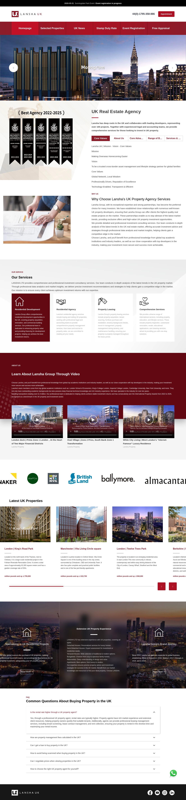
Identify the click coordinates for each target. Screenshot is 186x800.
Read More (27, 672)
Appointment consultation (166, 15)
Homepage (25, 28)
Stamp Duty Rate (106, 28)
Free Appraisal (161, 28)
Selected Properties (52, 28)
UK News (79, 28)
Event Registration (134, 28)
